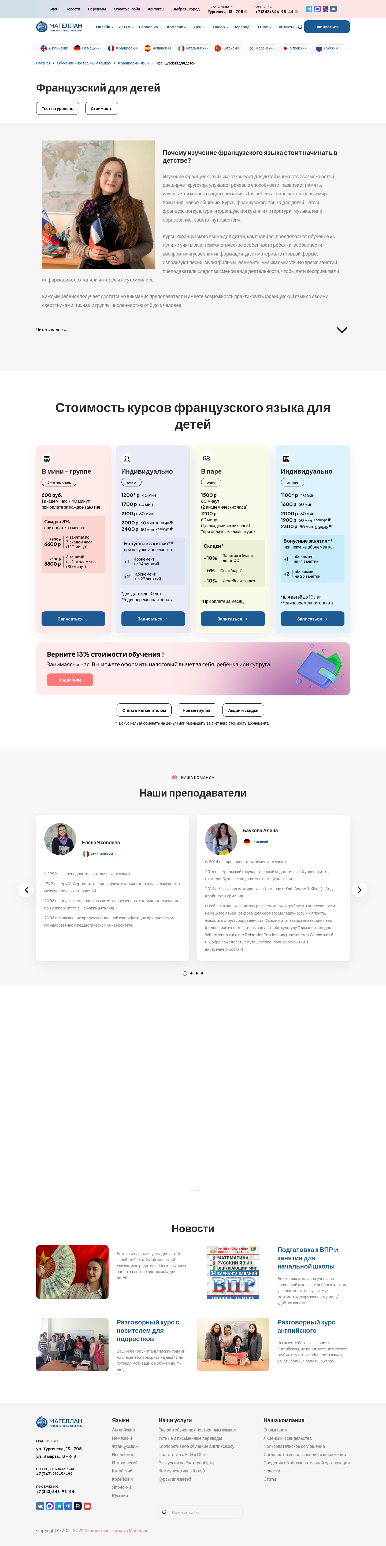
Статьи (270, 1479)
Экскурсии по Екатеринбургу (186, 1462)
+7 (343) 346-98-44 (274, 11)
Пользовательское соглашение (294, 1446)
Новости (72, 8)
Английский (58, 47)
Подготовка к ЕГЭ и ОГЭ (182, 1454)
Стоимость (102, 108)
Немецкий (90, 47)
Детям (124, 26)
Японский (298, 47)
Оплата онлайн (127, 8)
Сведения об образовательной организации (306, 1462)
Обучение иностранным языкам (84, 62)
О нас (263, 26)
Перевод (241, 26)
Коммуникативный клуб (181, 1470)
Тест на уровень (57, 108)
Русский (331, 47)
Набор (219, 26)
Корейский (265, 47)
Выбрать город (186, 8)
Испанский (161, 47)
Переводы (97, 8)
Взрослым (148, 26)
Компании (176, 26)
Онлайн (103, 26)
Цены (199, 26)
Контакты (156, 8)
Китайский (231, 47)
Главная (43, 62)
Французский (127, 47)
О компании (275, 1430)
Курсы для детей (174, 1479)
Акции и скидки (243, 710)
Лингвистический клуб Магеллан (116, 1530)
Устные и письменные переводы (190, 1438)
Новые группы (197, 710)
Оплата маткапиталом (144, 710)
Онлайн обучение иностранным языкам (197, 1430)
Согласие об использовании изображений (304, 1454)
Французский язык (133, 62)
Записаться (327, 26)
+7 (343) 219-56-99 (54, 1473)
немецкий (259, 842)
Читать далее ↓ (51, 329)
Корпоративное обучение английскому (196, 1446)
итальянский (102, 854)
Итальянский (197, 47)
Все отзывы (193, 1190)
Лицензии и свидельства (287, 1438)
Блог (53, 8)
